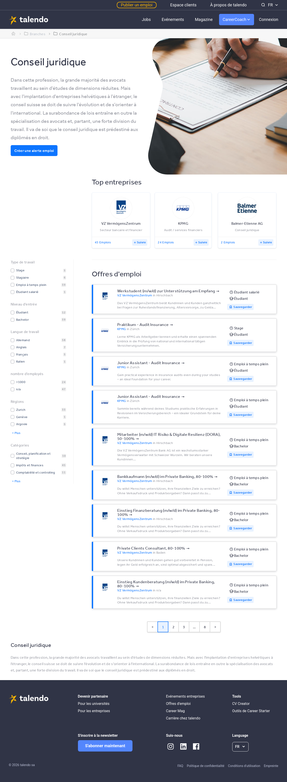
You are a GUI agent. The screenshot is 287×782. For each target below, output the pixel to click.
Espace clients (183, 5)
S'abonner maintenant (105, 745)
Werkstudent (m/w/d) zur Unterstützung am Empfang (166, 291)
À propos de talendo (228, 5)
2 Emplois (228, 242)
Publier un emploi (136, 5)
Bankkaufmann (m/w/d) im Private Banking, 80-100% (165, 476)
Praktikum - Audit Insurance (143, 324)
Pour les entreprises (94, 711)
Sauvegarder (242, 307)
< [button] (153, 627)
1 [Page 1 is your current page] (163, 627)
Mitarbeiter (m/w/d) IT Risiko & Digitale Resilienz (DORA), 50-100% (169, 436)
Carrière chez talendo (183, 718)
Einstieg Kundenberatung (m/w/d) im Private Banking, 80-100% (166, 584)
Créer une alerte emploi (34, 150)
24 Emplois (166, 242)
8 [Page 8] (205, 627)
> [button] (215, 627)
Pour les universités (94, 703)
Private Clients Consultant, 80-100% (151, 548)
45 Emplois (103, 242)
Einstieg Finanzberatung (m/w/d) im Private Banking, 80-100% (168, 512)
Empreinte (271, 766)
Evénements (173, 19)
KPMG (121, 329)
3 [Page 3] (184, 627)
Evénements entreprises (185, 696)
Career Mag (175, 711)
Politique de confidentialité (205, 766)
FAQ (180, 766)
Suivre (141, 242)
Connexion (268, 19)
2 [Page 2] (173, 627)
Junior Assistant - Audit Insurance (148, 363)
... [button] (194, 627)
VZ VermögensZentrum (134, 295)
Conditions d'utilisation (244, 766)
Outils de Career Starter (251, 711)
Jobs (146, 19)
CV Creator (241, 703)
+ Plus (16, 433)
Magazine (204, 19)
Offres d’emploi (178, 703)
